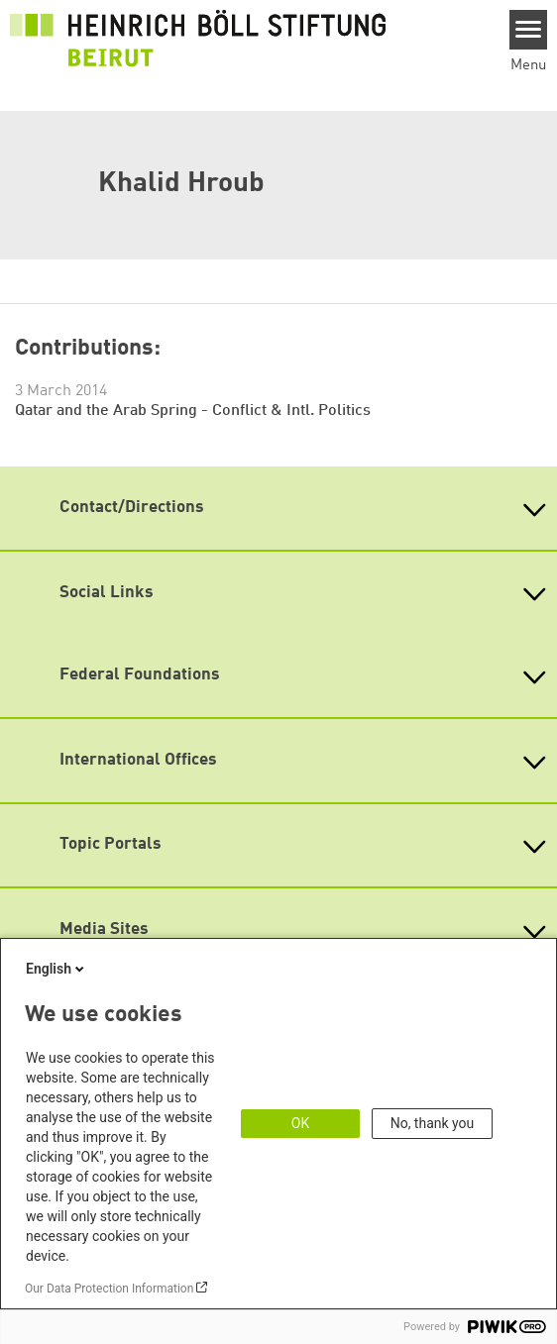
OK (300, 1123)
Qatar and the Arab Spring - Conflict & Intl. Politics (193, 411)
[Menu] (528, 30)
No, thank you (432, 1123)
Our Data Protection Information (109, 1288)
